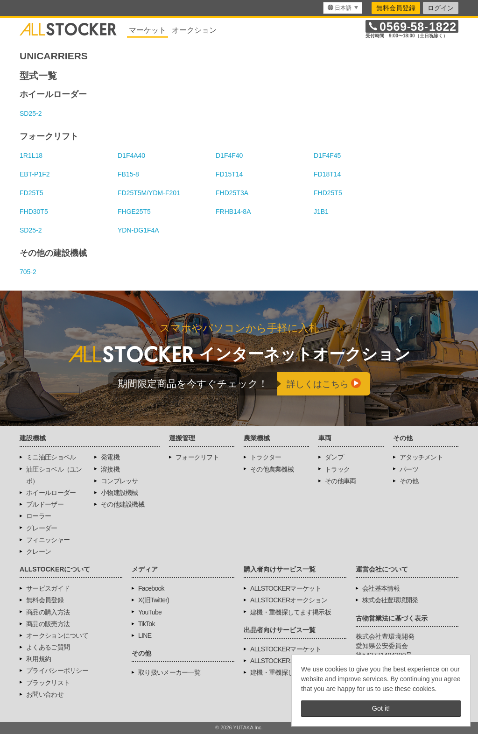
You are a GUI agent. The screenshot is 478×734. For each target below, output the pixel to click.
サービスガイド (48, 588)
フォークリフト (197, 457)
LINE (144, 635)
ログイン (441, 8)
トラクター (265, 457)
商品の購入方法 (48, 612)
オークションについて (57, 635)
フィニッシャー (48, 539)
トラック (337, 469)
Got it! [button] (381, 708)
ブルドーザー (44, 504)
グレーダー (41, 528)
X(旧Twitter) (153, 600)
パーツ (409, 469)
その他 (409, 481)
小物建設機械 (119, 492)
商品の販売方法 (48, 624)
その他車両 (340, 481)
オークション (194, 30)
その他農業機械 (272, 469)
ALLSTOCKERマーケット (285, 588)
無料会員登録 (395, 8)
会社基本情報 (381, 588)
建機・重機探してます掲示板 (290, 612)
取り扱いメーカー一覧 (169, 672)
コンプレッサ (119, 481)
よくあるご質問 (48, 647)
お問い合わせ (44, 694)
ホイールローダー (51, 492)
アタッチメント (421, 457)
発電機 (110, 457)
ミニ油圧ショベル (51, 457)
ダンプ (334, 457)
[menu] (342, 8)
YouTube (150, 612)
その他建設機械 (122, 504)
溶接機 (110, 469)
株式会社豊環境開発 (390, 600)
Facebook (151, 588)
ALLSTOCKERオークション (288, 600)
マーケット (147, 30)
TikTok (146, 624)
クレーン (38, 551)
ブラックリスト (48, 682)
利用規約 (38, 659)
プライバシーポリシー (57, 670)
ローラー (38, 516)
